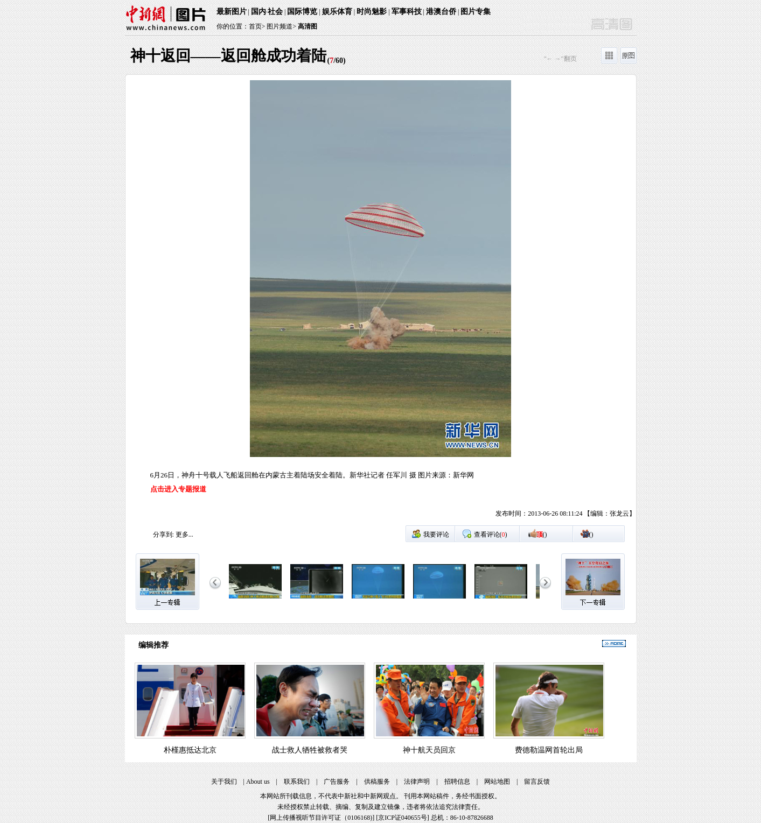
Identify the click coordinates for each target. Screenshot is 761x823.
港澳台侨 (441, 12)
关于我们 (224, 781)
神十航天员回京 (429, 750)
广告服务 (337, 781)
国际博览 (302, 12)
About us (258, 781)
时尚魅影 (372, 12)
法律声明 (417, 781)
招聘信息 (457, 781)
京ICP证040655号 (402, 817)
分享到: (163, 534)
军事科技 (407, 12)
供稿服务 (377, 781)
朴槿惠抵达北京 (190, 750)
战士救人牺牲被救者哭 (309, 750)
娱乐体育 (337, 12)
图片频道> (281, 26)
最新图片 (232, 12)
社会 (275, 12)
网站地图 (497, 781)
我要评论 (436, 534)
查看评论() (490, 534)
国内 (258, 12)
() (541, 534)
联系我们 (297, 781)
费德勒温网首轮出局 (549, 750)
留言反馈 (537, 781)
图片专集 (475, 12)
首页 (255, 26)
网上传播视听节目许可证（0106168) (321, 817)
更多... (184, 534)
